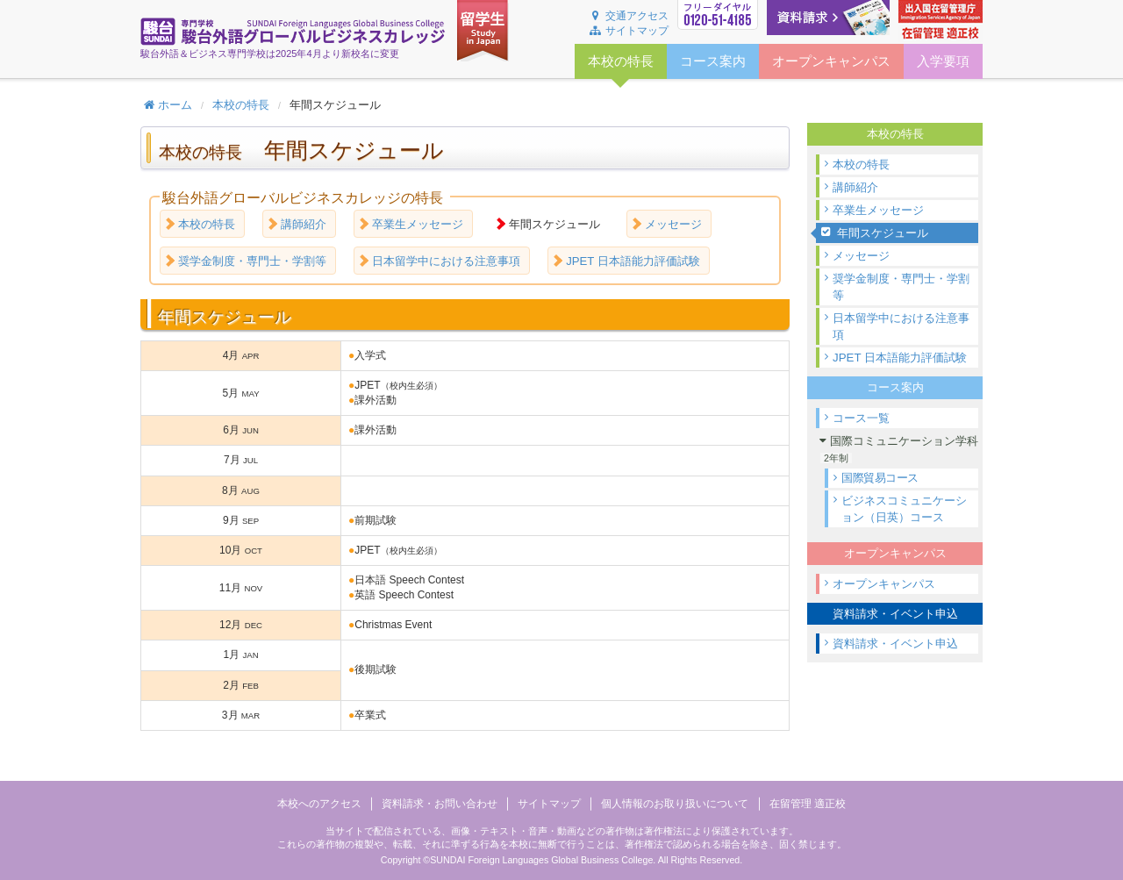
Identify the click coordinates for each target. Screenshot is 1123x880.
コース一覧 (861, 418)
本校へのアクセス (319, 804)
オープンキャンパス (884, 583)
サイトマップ (629, 31)
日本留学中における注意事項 (901, 326)
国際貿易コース (880, 478)
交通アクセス (629, 16)
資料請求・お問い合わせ (439, 804)
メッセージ (861, 255)
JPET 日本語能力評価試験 (900, 357)
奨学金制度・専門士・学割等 (901, 287)
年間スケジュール (882, 233)
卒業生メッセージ (878, 210)
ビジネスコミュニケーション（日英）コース (904, 509)
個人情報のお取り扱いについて (674, 804)
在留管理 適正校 (807, 804)
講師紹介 (855, 187)
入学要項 (943, 61)
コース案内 (713, 61)
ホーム (168, 104)
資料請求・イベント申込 (895, 643)
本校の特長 (240, 104)
